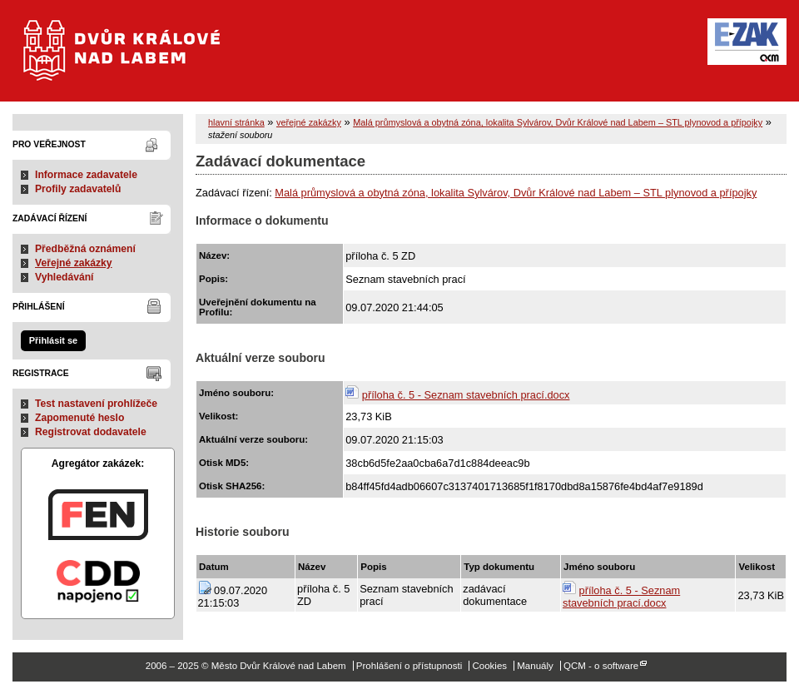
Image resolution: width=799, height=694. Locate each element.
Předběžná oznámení (85, 249)
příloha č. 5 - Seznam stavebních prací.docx (466, 395)
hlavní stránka (236, 122)
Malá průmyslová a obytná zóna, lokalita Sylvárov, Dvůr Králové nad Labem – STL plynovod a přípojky (557, 122)
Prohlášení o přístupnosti (409, 666)
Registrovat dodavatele (90, 432)
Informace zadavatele (86, 175)
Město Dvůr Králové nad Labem (131, 58)
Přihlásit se (53, 340)
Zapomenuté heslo (79, 418)
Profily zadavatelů (78, 189)
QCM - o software (600, 666)
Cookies (489, 666)
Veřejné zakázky (73, 263)
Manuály (535, 666)
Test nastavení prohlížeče (96, 403)
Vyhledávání (64, 277)
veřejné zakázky (308, 122)
